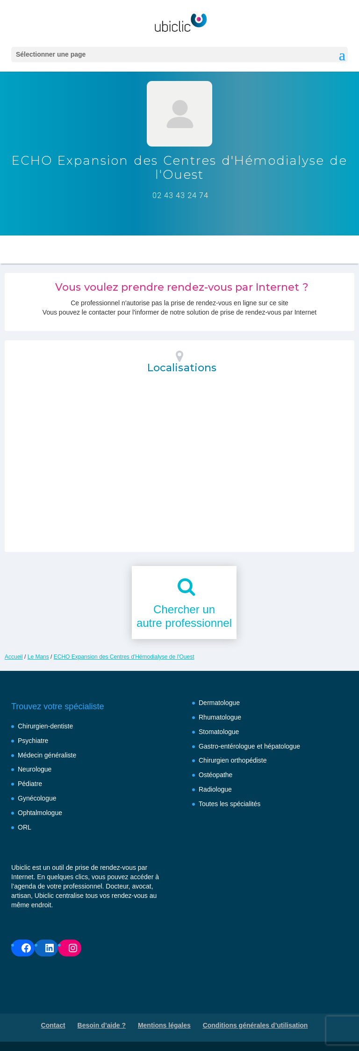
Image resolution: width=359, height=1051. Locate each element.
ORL (24, 827)
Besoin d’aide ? (102, 1025)
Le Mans (38, 657)
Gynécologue (37, 798)
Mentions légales (164, 1025)
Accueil (14, 657)
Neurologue (34, 769)
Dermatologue (219, 702)
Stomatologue (219, 731)
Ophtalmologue (40, 812)
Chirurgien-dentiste (45, 726)
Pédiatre (30, 783)
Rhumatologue (220, 717)
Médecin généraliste (47, 755)
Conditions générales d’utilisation (255, 1025)
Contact (53, 1025)
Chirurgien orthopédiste (233, 760)
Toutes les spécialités (229, 804)
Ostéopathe (215, 775)
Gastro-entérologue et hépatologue (249, 746)
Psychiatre (33, 740)
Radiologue (215, 789)
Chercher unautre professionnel (184, 616)
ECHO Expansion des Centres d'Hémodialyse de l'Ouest (124, 657)
